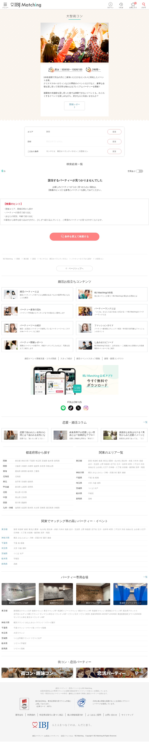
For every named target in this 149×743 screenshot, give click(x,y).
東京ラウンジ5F (50, 611)
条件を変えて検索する (74, 236)
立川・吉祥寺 (122, 464)
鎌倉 (124, 473)
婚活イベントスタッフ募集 (88, 358)
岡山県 (18, 497)
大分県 (36, 508)
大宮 (90, 483)
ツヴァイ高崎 (19, 649)
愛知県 (18, 471)
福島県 (30, 482)
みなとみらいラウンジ (34, 622)
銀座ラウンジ (37, 611)
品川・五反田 (93, 464)
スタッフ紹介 (67, 358)
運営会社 (23, 715)
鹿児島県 (49, 508)
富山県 (18, 492)
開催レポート (74, 105)
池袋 (141, 461)
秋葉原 (107, 464)
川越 (94, 483)
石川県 (24, 492)
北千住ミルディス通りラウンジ (26, 614)
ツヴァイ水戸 (36, 638)
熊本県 (30, 508)
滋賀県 (36, 466)
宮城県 (24, 482)
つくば (91, 488)
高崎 (90, 499)
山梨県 (24, 487)
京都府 (24, 466)
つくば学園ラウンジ (22, 638)
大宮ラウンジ (19, 633)
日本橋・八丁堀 (115, 467)
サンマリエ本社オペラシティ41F (53, 614)
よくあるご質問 (93, 715)
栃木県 (50, 461)
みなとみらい (98, 473)
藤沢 (119, 473)
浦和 (99, 483)
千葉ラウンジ (19, 628)
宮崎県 (42, 508)
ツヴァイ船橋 (40, 628)
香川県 (18, 503)
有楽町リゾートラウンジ (67, 611)
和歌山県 (49, 466)
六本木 (136, 461)
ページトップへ (76, 268)
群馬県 (57, 461)
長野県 (30, 487)
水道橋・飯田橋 (128, 467)
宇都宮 (91, 493)
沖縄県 (57, 508)
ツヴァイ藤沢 (49, 622)
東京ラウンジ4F (84, 611)
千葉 (90, 478)
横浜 (90, 473)
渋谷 (142, 464)
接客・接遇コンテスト (113, 358)
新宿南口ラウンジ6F (113, 611)
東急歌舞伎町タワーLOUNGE (130, 614)
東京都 (18, 461)
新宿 (90, 461)
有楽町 (95, 461)
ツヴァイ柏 (29, 628)
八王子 (105, 467)
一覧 (145, 422)
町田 (130, 464)
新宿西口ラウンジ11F (22, 611)
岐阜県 (30, 471)
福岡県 (18, 508)
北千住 (113, 464)
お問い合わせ (109, 715)
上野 (101, 464)
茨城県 (44, 461)
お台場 (99, 467)
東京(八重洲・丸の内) (112, 461)
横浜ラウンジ (19, 622)
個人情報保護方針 (75, 715)
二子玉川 (136, 464)
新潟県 (18, 487)
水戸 (96, 488)
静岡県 (24, 471)
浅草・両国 (140, 467)
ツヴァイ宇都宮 (20, 643)
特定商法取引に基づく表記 (52, 715)
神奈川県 (25, 461)
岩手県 (18, 482)
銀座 (100, 461)
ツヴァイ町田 (84, 614)
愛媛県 (24, 503)
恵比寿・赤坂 (126, 461)
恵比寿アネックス (130, 611)
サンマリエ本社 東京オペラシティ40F (29, 617)
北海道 (18, 476)
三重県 (36, 471)
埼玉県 (38, 461)
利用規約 (34, 715)
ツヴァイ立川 (72, 614)
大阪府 (18, 466)
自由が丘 (91, 467)
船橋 (97, 478)
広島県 (24, 497)
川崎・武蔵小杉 (110, 473)
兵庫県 (30, 466)
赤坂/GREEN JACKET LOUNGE (104, 614)
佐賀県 (24, 508)
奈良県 (42, 466)
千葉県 (32, 461)
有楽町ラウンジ (98, 611)
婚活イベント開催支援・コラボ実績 (42, 358)
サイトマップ (124, 715)
